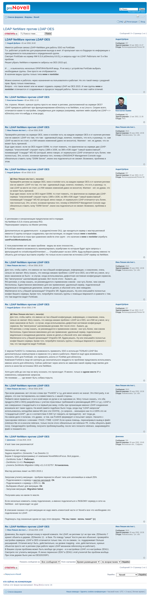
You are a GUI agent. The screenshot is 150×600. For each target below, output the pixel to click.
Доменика (11, 440)
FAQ (121, 22)
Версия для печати (137, 16)
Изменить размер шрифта (142, 16)
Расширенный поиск (136, 12)
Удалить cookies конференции (93, 592)
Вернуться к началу (144, 92)
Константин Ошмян (15, 100)
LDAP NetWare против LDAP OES (28, 29)
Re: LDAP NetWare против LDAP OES (27, 97)
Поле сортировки (80, 562)
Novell (36, 17)
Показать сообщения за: (40, 562)
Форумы (28, 17)
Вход (143, 22)
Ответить (11, 34)
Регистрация (132, 22)
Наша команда (72, 592)
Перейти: (111, 574)
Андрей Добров (13, 43)
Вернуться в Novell (13, 574)
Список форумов (15, 17)
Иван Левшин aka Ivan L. (17, 130)
